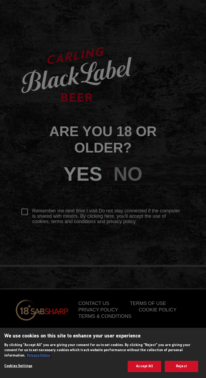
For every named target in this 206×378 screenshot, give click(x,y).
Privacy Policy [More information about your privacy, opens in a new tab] (38, 355)
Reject (181, 366)
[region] (103, 353)
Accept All (144, 366)
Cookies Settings (18, 366)
